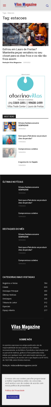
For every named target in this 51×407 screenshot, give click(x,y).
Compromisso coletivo (28, 149)
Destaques (7, 45)
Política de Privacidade (14, 390)
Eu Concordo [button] (13, 397)
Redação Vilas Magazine (12, 62)
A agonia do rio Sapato (28, 162)
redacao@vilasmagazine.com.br (24, 365)
